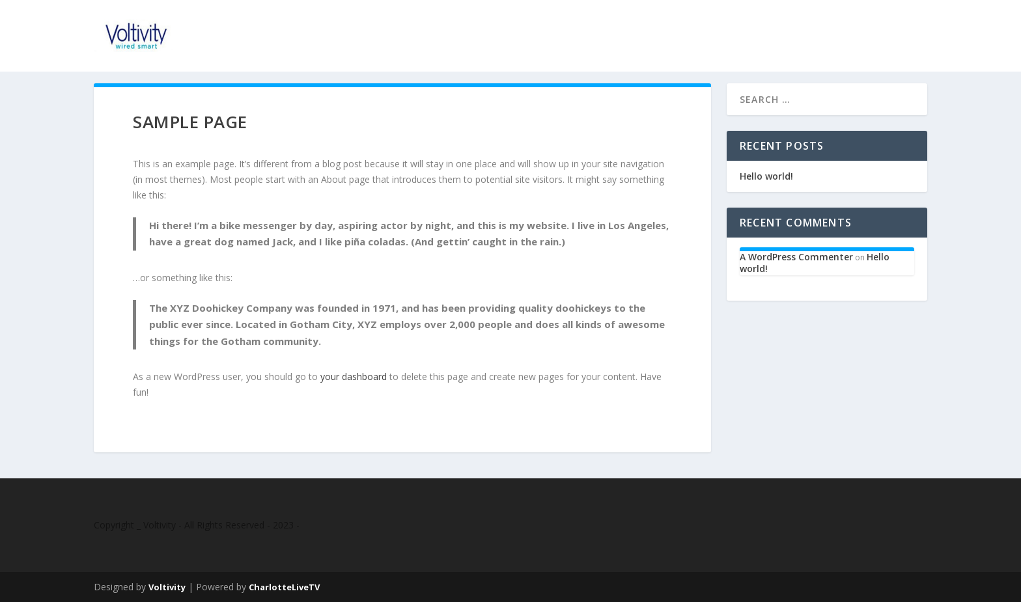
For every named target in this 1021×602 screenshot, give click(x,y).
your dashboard (353, 376)
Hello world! (766, 176)
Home (822, 28)
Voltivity (167, 587)
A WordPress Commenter (796, 257)
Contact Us (886, 28)
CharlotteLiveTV (284, 587)
